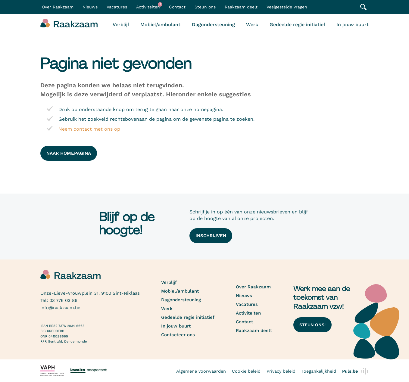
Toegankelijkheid (318, 371)
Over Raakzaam (253, 287)
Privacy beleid (281, 371)
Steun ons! (312, 324)
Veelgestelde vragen (287, 7)
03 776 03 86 (63, 300)
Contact (177, 7)
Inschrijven (210, 235)
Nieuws (90, 7)
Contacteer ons (178, 334)
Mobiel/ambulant (160, 24)
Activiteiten (149, 5)
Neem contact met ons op (89, 129)
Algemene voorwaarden (201, 371)
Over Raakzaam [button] (57, 7)
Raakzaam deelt (241, 7)
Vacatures (117, 7)
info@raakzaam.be (60, 307)
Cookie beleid (246, 371)
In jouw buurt (352, 24)
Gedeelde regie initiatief (297, 24)
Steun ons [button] (205, 7)
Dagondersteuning (213, 24)
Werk (252, 24)
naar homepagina (68, 153)
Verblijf (121, 24)
